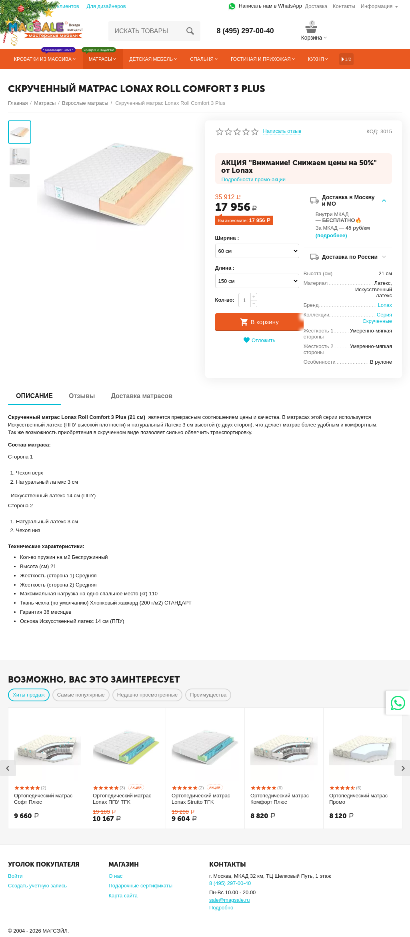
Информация (377, 6)
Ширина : (227, 238)
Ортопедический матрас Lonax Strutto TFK (201, 799)
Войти (15, 876)
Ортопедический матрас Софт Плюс (43, 799)
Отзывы (82, 395)
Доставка (316, 6)
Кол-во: (224, 300)
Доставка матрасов (141, 395)
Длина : (225, 268)
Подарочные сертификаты (140, 886)
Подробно (221, 908)
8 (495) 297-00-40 (245, 31)
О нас (115, 876)
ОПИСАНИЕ (34, 395)
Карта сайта (123, 896)
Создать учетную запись (37, 886)
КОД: (372, 131)
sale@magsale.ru (229, 900)
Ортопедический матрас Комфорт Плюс (279, 799)
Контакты (344, 6)
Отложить (259, 340)
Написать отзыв (282, 131)
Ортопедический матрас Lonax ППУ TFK (122, 799)
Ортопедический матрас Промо (358, 799)
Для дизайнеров (106, 6)
